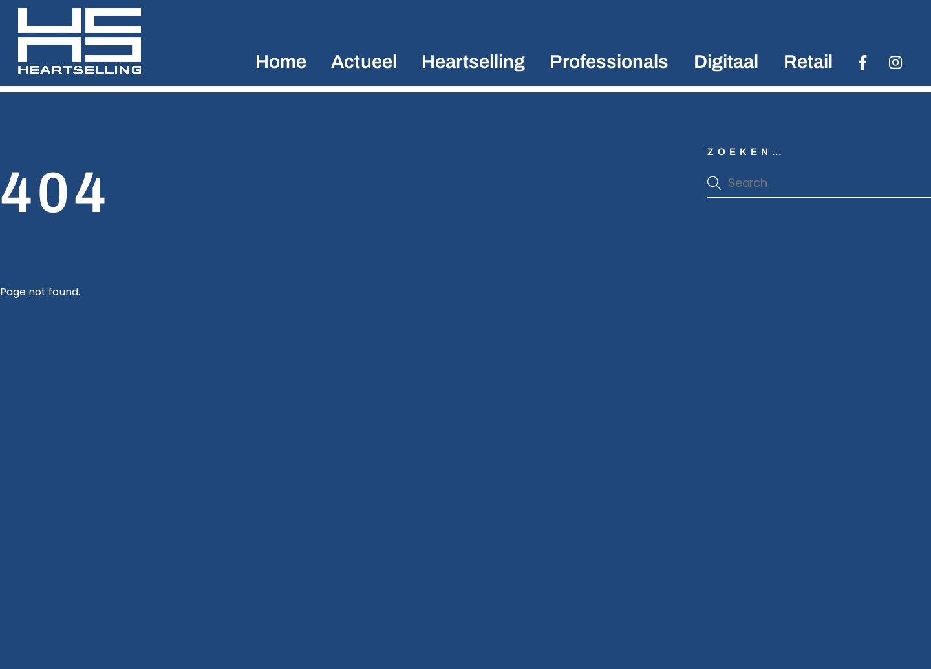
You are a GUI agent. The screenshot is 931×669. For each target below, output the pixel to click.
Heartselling (473, 62)
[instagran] (896, 61)
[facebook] (863, 61)
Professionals (609, 62)
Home (280, 62)
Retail (808, 62)
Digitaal (726, 62)
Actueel (363, 62)
